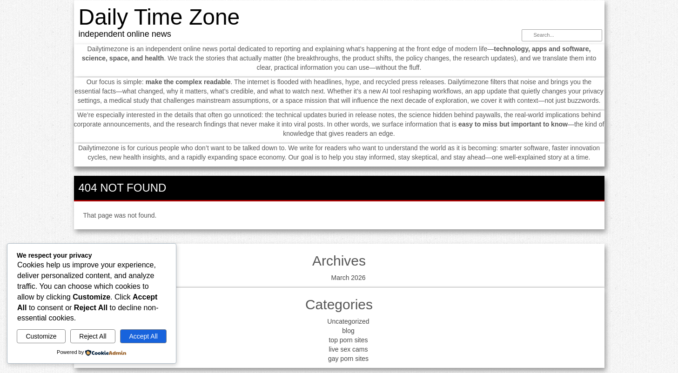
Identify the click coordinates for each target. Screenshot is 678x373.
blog (348, 330)
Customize (41, 336)
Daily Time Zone (159, 17)
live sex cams (348, 349)
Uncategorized (348, 321)
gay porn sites (348, 358)
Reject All (92, 336)
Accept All (143, 336)
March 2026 (348, 277)
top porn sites (348, 340)
